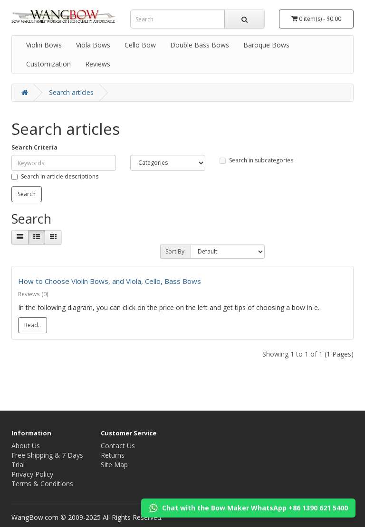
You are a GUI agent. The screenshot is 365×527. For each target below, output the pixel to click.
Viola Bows (93, 44)
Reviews (97, 63)
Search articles (71, 92)
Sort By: (175, 251)
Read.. (32, 325)
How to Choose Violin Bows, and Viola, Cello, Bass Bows (109, 281)
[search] (244, 18)
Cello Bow (140, 44)
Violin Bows (44, 44)
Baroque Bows (266, 44)
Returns (113, 455)
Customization (48, 63)
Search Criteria (34, 147)
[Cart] (316, 18)
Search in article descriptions (54, 176)
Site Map (114, 464)
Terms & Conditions (42, 483)
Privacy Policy (32, 474)
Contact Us (118, 445)
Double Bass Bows (199, 44)
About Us (25, 445)
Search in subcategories (256, 160)
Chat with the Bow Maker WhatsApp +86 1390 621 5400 (248, 508)
